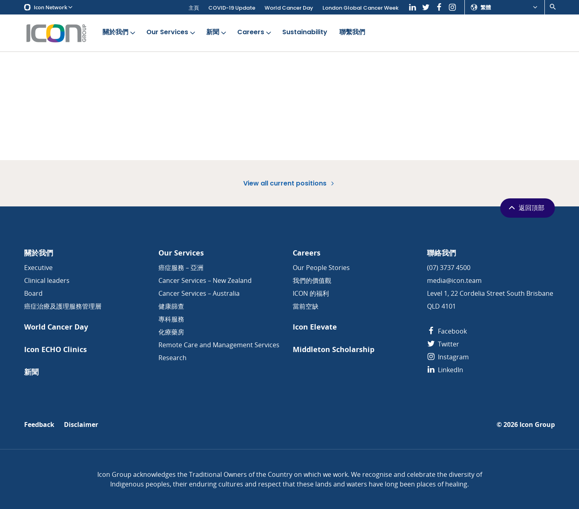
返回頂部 (525, 207)
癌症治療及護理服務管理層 (62, 306)
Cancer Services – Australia (199, 293)
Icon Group (537, 424)
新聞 (217, 32)
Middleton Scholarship (333, 349)
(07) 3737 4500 (448, 267)
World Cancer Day (289, 8)
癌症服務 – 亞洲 (180, 267)
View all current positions (289, 183)
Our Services (171, 32)
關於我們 (120, 32)
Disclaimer (81, 424)
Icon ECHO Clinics (55, 349)
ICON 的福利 (311, 293)
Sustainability (304, 32)
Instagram (448, 356)
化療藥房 (171, 332)
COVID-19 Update (231, 8)
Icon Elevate (315, 327)
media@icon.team (454, 280)
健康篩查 (171, 306)
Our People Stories (321, 267)
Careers (255, 32)
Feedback (39, 424)
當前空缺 (305, 306)
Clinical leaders (47, 280)
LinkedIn (445, 369)
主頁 (194, 8)
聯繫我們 (352, 32)
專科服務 (171, 319)
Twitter (443, 344)
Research (172, 357)
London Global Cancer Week (360, 8)
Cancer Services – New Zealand (205, 280)
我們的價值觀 (312, 280)
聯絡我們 (441, 253)
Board (33, 293)
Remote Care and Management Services (218, 344)
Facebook (447, 331)
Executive (38, 267)
